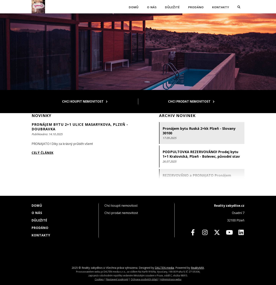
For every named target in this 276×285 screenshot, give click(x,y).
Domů (134, 7)
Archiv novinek (177, 115)
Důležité (172, 7)
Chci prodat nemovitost (191, 101)
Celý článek (42, 153)
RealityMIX (197, 267)
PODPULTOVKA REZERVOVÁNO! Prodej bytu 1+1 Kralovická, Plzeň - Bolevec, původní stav (201, 154)
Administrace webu (170, 279)
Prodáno (196, 7)
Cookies (99, 279)
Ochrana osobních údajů (144, 279)
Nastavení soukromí (117, 279)
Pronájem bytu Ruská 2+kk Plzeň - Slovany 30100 (199, 130)
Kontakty (220, 7)
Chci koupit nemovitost (85, 101)
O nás (152, 7)
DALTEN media (164, 267)
